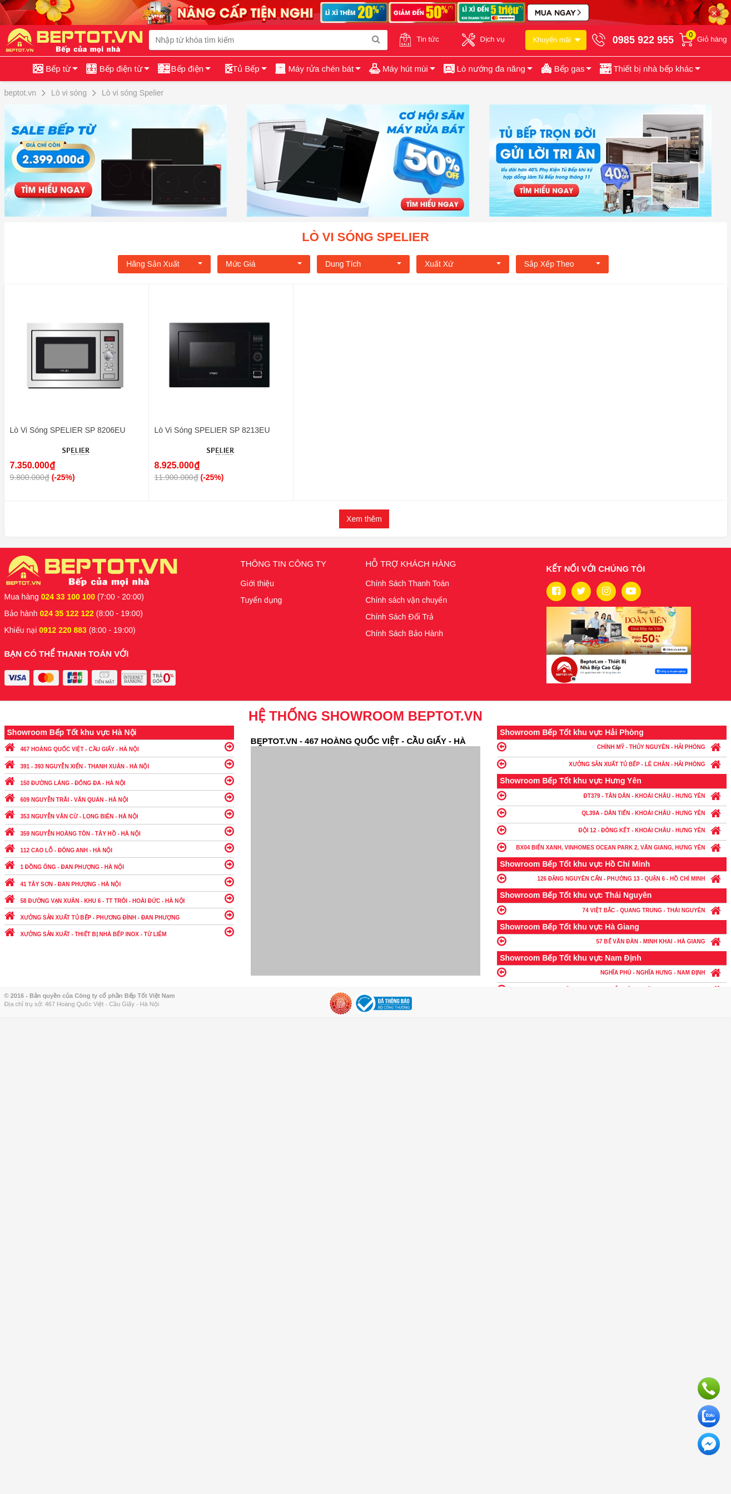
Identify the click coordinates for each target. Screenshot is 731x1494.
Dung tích (363, 263)
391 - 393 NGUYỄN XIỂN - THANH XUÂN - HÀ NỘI (119, 763)
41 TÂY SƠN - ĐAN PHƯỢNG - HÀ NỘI (119, 881)
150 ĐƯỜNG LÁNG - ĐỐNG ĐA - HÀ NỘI (119, 780)
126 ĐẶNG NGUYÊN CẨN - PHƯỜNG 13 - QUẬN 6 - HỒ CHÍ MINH (612, 878)
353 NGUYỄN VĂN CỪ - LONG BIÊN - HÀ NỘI (119, 813)
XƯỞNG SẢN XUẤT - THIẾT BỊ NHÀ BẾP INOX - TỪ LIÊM (119, 931)
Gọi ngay (709, 1388)
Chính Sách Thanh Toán (408, 583)
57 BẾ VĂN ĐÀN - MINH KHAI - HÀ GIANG (612, 941)
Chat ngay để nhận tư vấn (709, 1444)
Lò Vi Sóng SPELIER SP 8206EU (68, 430)
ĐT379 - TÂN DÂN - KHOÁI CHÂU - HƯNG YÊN (612, 795)
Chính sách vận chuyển (406, 600)
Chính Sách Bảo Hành (405, 633)
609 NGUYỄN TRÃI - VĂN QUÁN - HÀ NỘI (119, 797)
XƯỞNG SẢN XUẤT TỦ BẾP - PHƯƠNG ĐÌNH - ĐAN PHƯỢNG (119, 914)
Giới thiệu (258, 583)
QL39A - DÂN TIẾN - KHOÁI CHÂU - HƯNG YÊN (612, 812)
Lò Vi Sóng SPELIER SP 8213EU (212, 430)
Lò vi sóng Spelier (365, 237)
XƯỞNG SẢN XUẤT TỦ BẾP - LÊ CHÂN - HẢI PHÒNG (612, 763)
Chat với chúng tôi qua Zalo (709, 1416)
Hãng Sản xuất (164, 263)
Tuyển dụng (261, 600)
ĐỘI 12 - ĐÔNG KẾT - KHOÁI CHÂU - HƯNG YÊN (612, 829)
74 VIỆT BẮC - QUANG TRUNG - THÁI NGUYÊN (612, 909)
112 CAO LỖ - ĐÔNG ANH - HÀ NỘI (119, 847)
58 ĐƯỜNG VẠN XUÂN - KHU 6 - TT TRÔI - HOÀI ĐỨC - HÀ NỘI (119, 898)
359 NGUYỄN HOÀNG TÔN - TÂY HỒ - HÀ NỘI (119, 831)
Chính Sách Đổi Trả (400, 616)
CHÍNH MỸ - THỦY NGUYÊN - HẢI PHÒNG (612, 746)
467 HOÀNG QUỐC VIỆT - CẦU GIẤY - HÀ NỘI (119, 746)
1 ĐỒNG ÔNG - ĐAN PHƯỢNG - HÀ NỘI (119, 864)
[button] (649, 69)
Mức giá (264, 263)
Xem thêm (364, 518)
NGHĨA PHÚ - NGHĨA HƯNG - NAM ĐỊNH (612, 972)
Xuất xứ (463, 263)
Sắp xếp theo (562, 263)
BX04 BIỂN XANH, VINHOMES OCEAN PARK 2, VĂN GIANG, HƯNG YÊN (612, 847)
